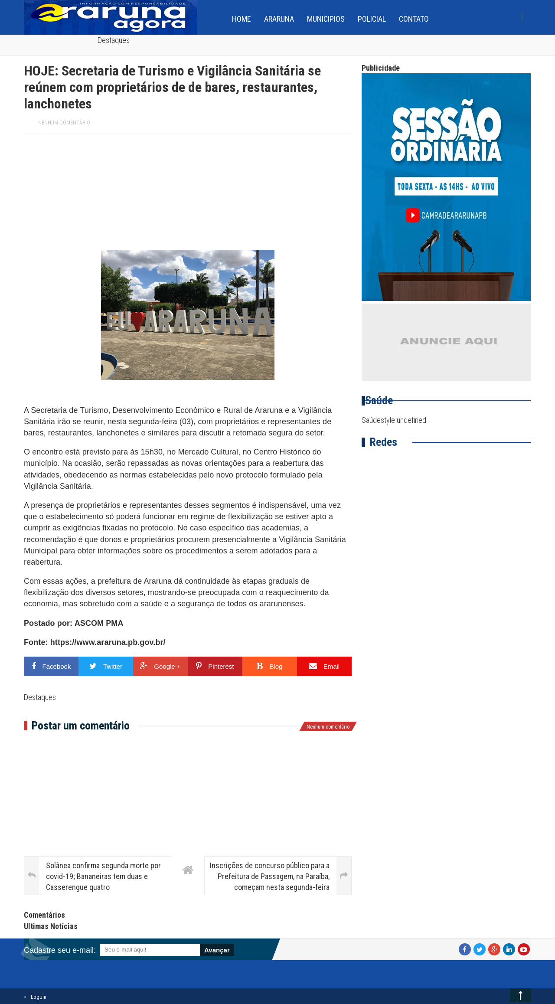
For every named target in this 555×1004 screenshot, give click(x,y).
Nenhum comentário (64, 123)
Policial (372, 18)
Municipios (326, 18)
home (241, 18)
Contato (414, 18)
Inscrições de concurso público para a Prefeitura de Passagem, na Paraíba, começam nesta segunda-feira (270, 876)
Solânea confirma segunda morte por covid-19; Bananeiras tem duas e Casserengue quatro (103, 876)
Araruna (279, 18)
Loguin (38, 997)
